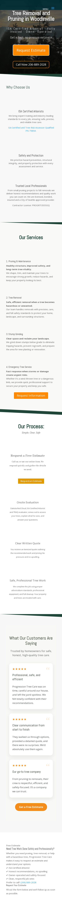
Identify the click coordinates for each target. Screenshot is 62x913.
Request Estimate (31, 50)
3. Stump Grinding (14, 334)
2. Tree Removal (14, 297)
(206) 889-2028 (28, 882)
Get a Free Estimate (31, 807)
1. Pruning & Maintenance (18, 261)
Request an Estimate (31, 481)
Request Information (31, 395)
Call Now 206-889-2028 (31, 64)
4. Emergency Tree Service (19, 366)
